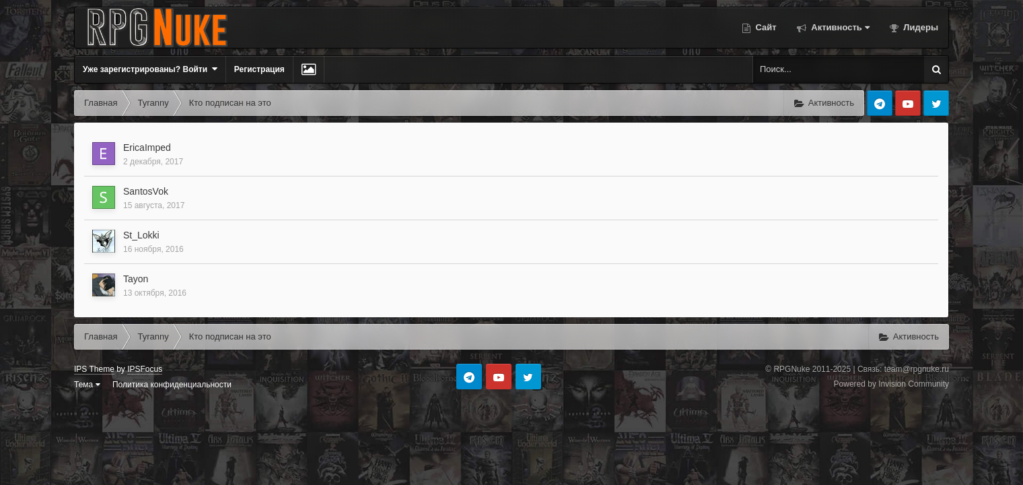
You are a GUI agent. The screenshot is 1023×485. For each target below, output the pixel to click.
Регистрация (259, 69)
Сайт (765, 27)
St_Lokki (141, 235)
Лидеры (919, 27)
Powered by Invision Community (891, 384)
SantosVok (145, 191)
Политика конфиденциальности (172, 384)
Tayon (135, 278)
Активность (839, 27)
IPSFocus (144, 369)
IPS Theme (94, 369)
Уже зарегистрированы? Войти (150, 69)
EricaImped (147, 147)
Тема (87, 384)
